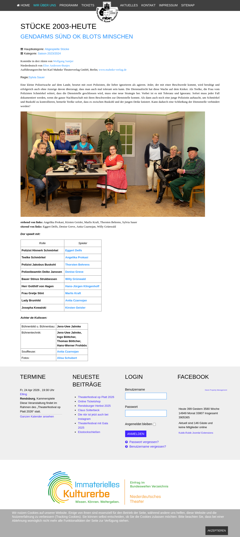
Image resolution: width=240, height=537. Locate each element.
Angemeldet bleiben (138, 424)
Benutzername (135, 389)
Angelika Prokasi (76, 257)
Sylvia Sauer (37, 77)
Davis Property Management (216, 390)
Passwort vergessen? (144, 442)
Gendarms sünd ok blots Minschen (77, 36)
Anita (60, 351)
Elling (23, 394)
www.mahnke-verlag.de (112, 69)
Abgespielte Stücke (57, 49)
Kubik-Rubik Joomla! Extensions (196, 432)
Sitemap (141, 12)
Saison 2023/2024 (49, 53)
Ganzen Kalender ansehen (37, 416)
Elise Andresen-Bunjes (56, 65)
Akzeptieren (217, 530)
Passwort (131, 406)
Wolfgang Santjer (63, 61)
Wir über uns (59, 5)
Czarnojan (72, 351)
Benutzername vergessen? (147, 446)
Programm (83, 5)
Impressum (182, 5)
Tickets (102, 5)
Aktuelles (143, 5)
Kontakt (163, 5)
